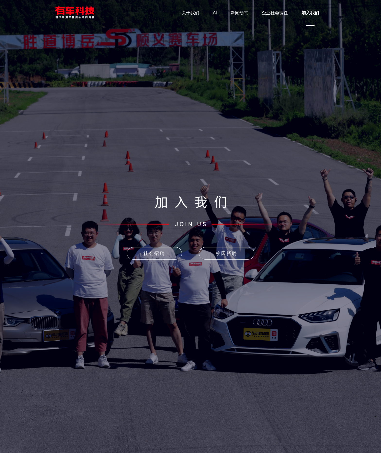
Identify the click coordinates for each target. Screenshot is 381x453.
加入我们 (310, 12)
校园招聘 (227, 253)
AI (215, 12)
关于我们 (190, 12)
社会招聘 (154, 253)
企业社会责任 (275, 12)
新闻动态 (239, 12)
